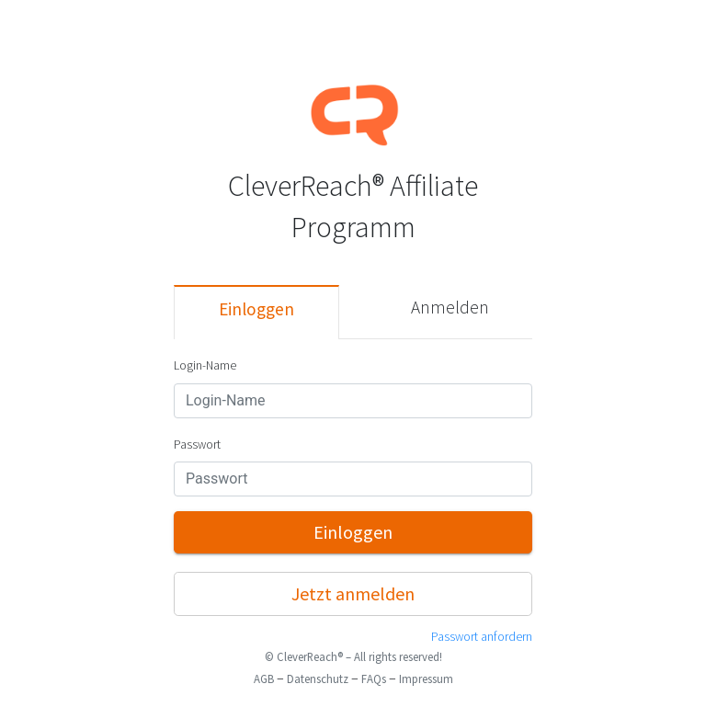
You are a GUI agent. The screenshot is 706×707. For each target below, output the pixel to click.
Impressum (426, 678)
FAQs (373, 678)
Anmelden (450, 307)
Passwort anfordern (481, 636)
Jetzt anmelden (353, 593)
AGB (264, 678)
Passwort (197, 444)
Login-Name (205, 365)
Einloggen (256, 309)
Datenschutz (317, 678)
